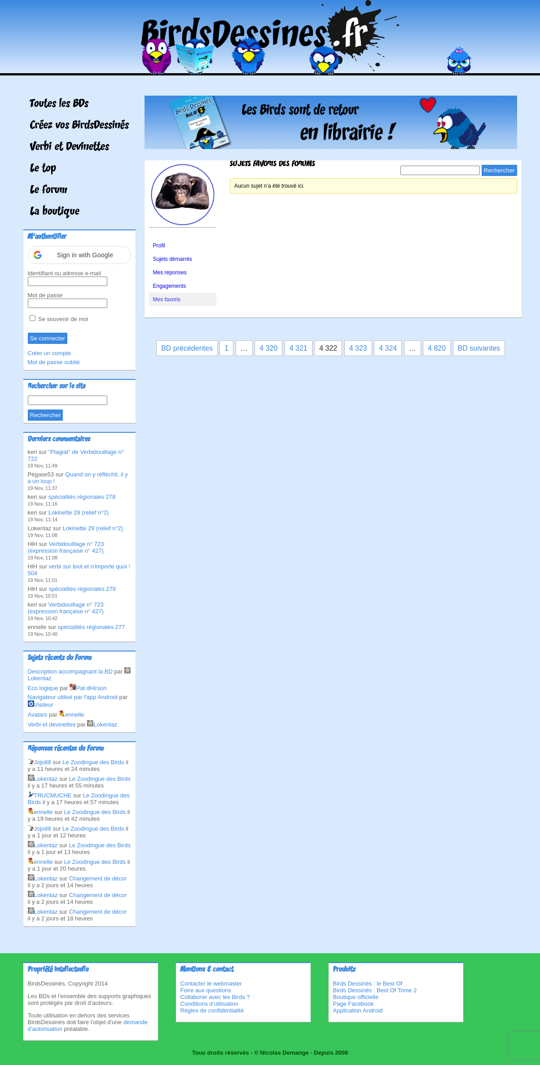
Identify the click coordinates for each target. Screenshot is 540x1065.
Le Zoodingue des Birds (93, 762)
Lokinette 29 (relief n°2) (78, 512)
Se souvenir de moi (59, 319)
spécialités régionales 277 (91, 627)
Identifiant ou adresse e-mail (64, 273)
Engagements (169, 286)
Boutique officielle (356, 997)
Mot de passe (45, 295)
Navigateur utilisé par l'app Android (73, 697)
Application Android (358, 1010)
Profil (159, 245)
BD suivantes (479, 348)
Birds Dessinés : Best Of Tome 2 (375, 990)
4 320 (268, 348)
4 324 (388, 348)
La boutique (54, 212)
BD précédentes (187, 348)
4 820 (437, 348)
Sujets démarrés (172, 259)
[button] (79, 255)
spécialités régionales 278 (82, 496)
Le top (43, 169)
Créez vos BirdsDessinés (79, 125)
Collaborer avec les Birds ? (215, 997)
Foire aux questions (205, 990)
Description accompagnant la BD (70, 671)
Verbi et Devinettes (69, 147)
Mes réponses (170, 272)
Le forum (48, 190)
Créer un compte (49, 353)
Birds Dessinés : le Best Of (368, 983)
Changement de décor (98, 878)
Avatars (38, 714)
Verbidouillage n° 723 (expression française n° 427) (66, 547)
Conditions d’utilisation (209, 1003)
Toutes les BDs (59, 104)
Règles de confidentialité (212, 1010)
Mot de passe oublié (54, 362)
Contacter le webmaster (211, 983)
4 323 (358, 348)
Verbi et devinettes (52, 724)
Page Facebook (353, 1003)
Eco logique (43, 688)
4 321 (298, 348)
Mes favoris (166, 299)
